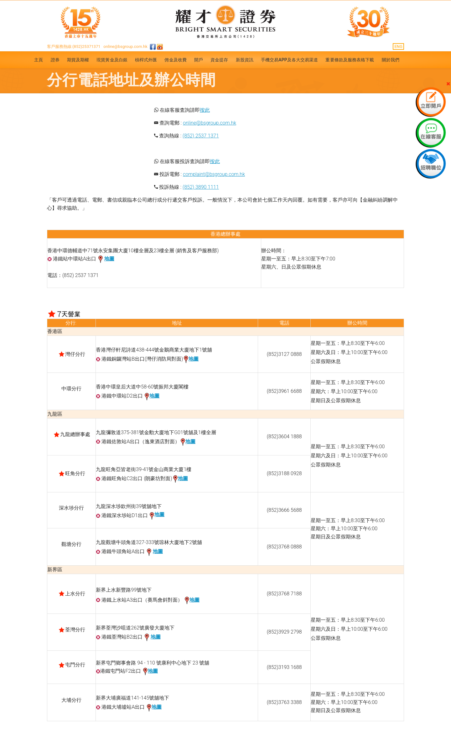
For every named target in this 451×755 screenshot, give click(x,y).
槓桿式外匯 (146, 59)
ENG (398, 46)
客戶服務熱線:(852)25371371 (74, 46)
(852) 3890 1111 (201, 187)
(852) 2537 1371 (201, 136)
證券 (55, 59)
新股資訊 (244, 59)
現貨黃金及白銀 (111, 59)
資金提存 (219, 59)
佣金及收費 (175, 59)
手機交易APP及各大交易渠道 (289, 59)
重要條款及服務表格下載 (349, 59)
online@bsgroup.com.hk (125, 46)
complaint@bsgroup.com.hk (214, 174)
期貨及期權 (78, 59)
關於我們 (390, 59)
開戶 (198, 59)
